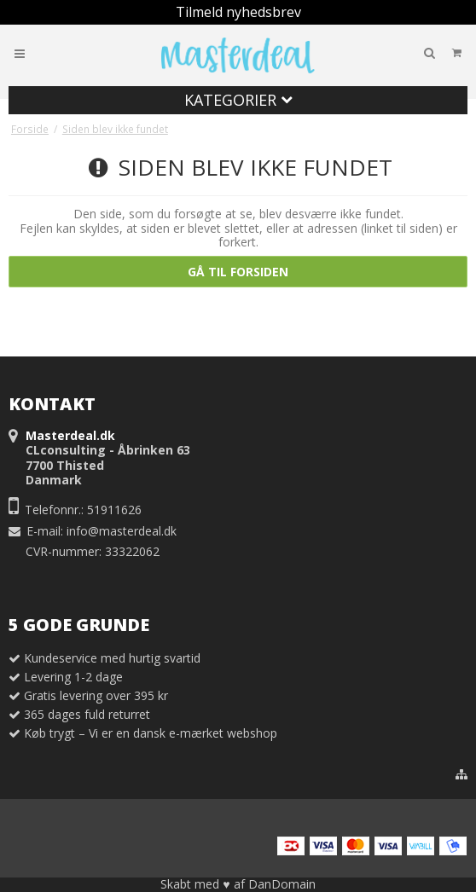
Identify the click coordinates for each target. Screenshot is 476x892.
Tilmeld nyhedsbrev (238, 12)
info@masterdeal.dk (122, 531)
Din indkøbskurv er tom (400, 52)
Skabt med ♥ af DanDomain (237, 884)
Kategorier (238, 100)
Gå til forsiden (238, 272)
